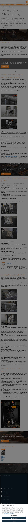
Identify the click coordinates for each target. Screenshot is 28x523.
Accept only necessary (14, 520)
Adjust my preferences (14, 517)
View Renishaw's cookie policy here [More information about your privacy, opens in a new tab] (9, 515)
